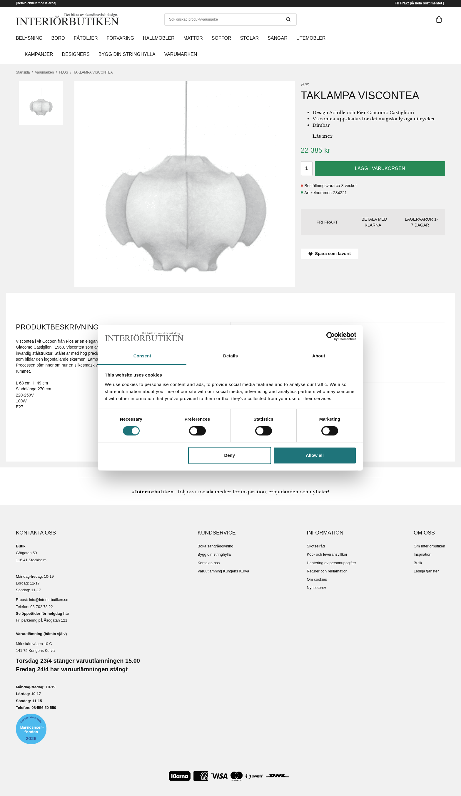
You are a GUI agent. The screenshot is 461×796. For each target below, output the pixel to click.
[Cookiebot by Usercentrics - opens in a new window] (330, 336)
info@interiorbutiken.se (48, 599)
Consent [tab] (142, 355)
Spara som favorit (329, 253)
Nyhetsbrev (316, 587)
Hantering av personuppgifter (331, 563)
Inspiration (422, 554)
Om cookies (317, 579)
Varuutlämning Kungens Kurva (223, 571)
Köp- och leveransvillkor (327, 554)
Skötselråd (316, 546)
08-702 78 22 (41, 607)
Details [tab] (230, 355)
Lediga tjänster (426, 571)
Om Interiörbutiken (429, 546)
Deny (229, 455)
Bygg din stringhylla (214, 554)
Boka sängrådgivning (215, 546)
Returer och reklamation (327, 571)
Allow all (315, 455)
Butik (418, 563)
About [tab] (318, 355)
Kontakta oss (209, 563)
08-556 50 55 (42, 707)
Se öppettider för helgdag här (42, 613)
